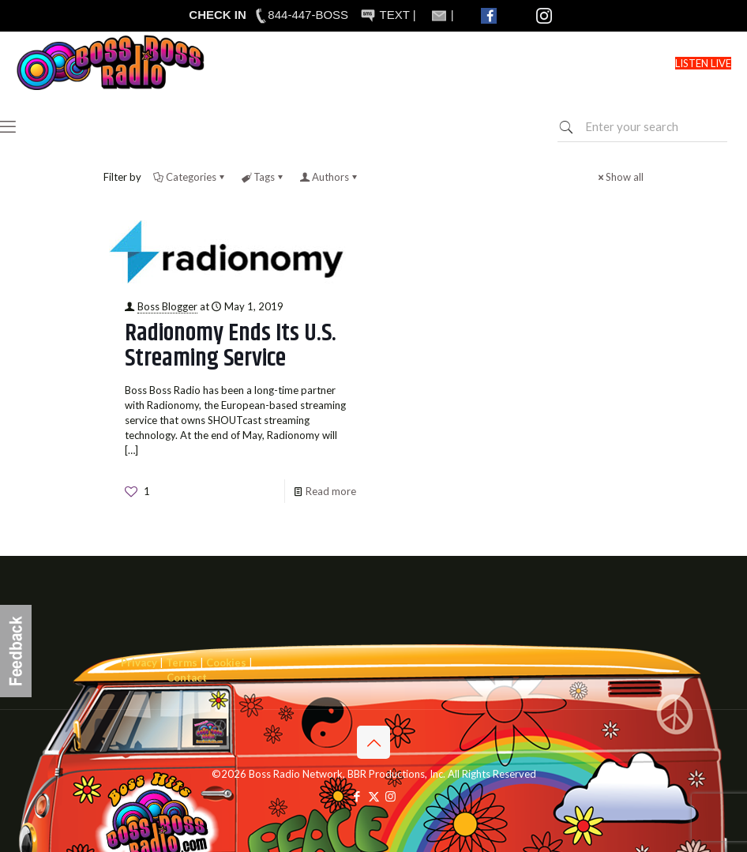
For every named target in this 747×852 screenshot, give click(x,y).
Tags (263, 177)
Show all (619, 177)
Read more (331, 491)
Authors (329, 177)
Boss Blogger (167, 306)
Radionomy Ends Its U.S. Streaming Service (230, 345)
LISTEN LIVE (703, 63)
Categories (190, 177)
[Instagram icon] (390, 796)
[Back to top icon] (373, 742)
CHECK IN (217, 14)
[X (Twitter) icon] (374, 796)
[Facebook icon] (357, 796)
